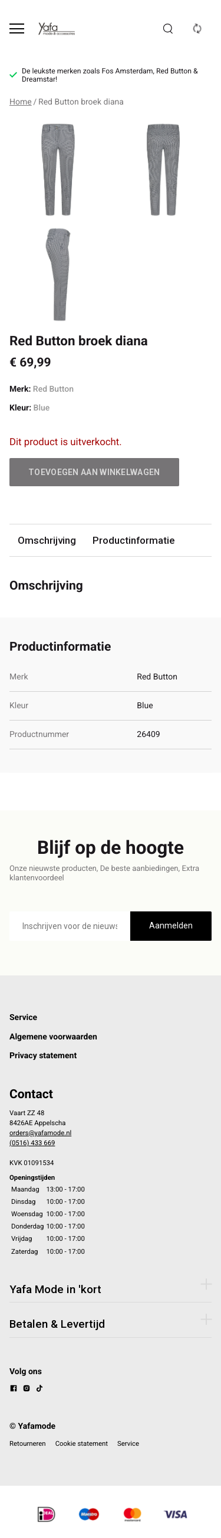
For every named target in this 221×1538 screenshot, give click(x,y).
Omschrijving (47, 540)
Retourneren (27, 1443)
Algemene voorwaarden (53, 1037)
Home (20, 102)
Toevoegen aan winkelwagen (94, 472)
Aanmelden (171, 925)
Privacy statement (43, 1056)
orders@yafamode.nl (40, 1133)
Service (23, 1017)
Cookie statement (81, 1443)
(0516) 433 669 (32, 1143)
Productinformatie (133, 540)
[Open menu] (16, 28)
